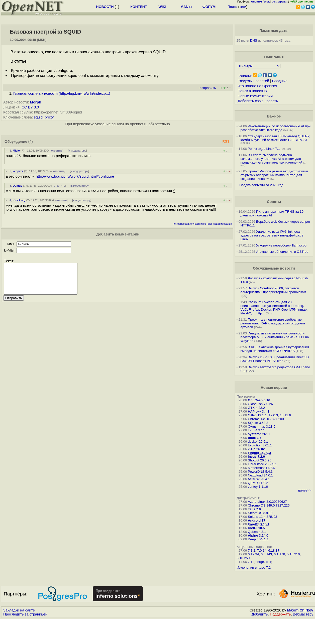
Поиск (232, 7)
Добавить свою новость (258, 101)
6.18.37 (273, 550)
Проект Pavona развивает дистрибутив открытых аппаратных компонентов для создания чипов (274, 175)
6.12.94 (253, 554)
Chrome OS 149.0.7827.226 (269, 505)
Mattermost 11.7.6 (261, 468)
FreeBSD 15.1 (258, 524)
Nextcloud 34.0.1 (260, 475)
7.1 (250, 562)
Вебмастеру (303, 614)
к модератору (77, 150)
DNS (253, 40)
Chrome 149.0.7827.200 (266, 419)
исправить (207, 88)
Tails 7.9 (254, 509)
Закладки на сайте (19, 610)
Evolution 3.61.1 (260, 445)
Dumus (17, 185)
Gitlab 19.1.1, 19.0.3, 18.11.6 (269, 415)
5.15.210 (293, 554)
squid (38, 117)
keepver (18, 171)
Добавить (260, 614)
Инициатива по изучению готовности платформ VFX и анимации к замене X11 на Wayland (274, 337)
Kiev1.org (19, 200)
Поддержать (280, 614)
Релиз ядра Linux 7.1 (264, 149)
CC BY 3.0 (30, 107)
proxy (49, 117)
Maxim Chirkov (300, 610)
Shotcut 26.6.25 (259, 460)
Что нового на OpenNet (257, 86)
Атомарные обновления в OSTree (282, 252)
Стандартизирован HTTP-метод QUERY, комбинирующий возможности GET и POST (275, 138)
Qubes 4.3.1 (257, 532)
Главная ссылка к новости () (61, 93)
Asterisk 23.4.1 (259, 479)
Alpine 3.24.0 (258, 535)
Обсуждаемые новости (274, 268)
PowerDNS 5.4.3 (260, 471)
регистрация (280, 1)
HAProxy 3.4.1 (258, 411)
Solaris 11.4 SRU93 (262, 517)
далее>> (304, 490)
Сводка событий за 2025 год (261, 185)
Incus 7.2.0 (256, 456)
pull (268, 562)
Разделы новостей (253, 81)
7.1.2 (251, 550)
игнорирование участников (189, 223)
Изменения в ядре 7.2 (254, 567)
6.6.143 (266, 554)
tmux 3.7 (254, 438)
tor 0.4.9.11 (256, 430)
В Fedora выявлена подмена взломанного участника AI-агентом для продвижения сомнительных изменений (271, 158)
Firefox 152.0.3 (259, 453)
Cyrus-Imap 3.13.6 (261, 426)
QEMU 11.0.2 (258, 483)
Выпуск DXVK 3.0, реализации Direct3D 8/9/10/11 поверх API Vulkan (274, 359)
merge (259, 562)
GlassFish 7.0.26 (260, 404)
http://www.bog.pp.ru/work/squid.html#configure (75, 176)
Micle (16, 150)
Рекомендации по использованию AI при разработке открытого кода (275, 128)
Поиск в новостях (252, 91)
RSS (225, 141)
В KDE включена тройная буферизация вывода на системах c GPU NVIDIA (274, 349)
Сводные (279, 81)
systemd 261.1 (259, 434)
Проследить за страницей (25, 614)
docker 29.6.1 (258, 441)
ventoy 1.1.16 (258, 486)
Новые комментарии (255, 96)
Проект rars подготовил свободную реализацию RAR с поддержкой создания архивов (272, 323)
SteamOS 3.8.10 (260, 513)
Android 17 (256, 520)
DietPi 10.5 (256, 528)
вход (267, 1)
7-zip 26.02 (256, 449)
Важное (274, 116)
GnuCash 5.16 (259, 400)
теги (242, 7)
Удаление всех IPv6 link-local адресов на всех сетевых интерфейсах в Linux (271, 235)
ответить (56, 150)
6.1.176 (279, 554)
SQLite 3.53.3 (258, 423)
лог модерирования (220, 223)
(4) (30, 142)
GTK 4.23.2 (256, 408)
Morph (35, 102)
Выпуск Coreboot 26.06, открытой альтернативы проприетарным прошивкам (273, 290)
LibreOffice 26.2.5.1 (262, 464)
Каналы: (245, 76)
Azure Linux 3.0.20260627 (267, 502)
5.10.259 (243, 558)
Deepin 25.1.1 (258, 539)
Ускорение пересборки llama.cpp (281, 245)
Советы (274, 202)
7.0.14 (261, 550)
